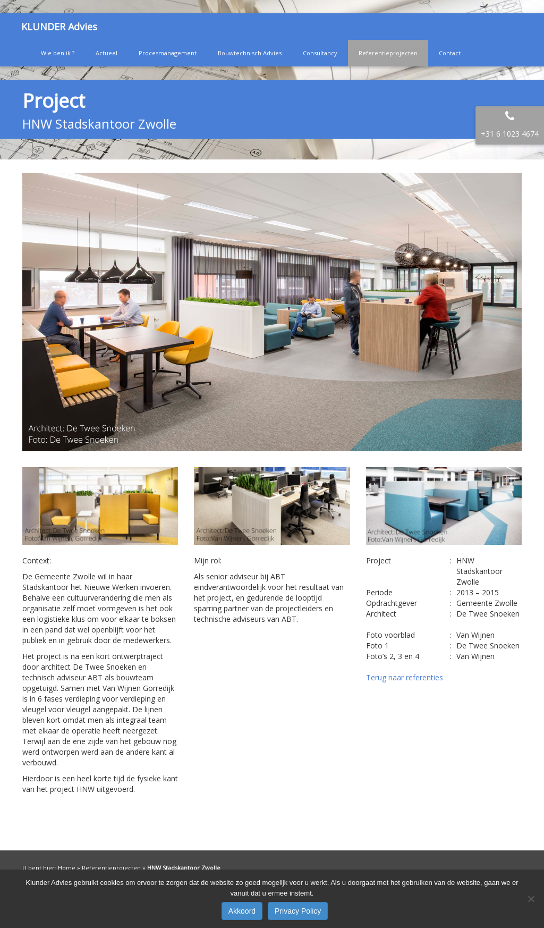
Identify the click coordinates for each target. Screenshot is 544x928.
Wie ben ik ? (57, 53)
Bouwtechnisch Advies (250, 53)
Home (66, 868)
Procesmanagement (168, 53)
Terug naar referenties (404, 677)
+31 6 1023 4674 (510, 134)
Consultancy (320, 53)
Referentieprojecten (388, 53)
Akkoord (242, 911)
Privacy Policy (298, 911)
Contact (450, 53)
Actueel (106, 53)
